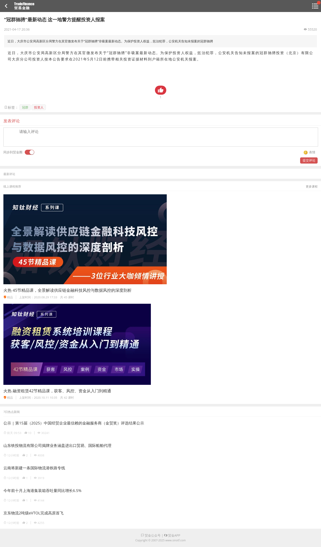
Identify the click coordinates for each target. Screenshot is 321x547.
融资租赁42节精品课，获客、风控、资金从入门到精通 (62, 390)
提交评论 (309, 160)
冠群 (25, 107)
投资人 (39, 107)
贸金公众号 (151, 535)
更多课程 (312, 186)
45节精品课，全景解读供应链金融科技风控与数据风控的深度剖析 (72, 290)
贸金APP (172, 535)
